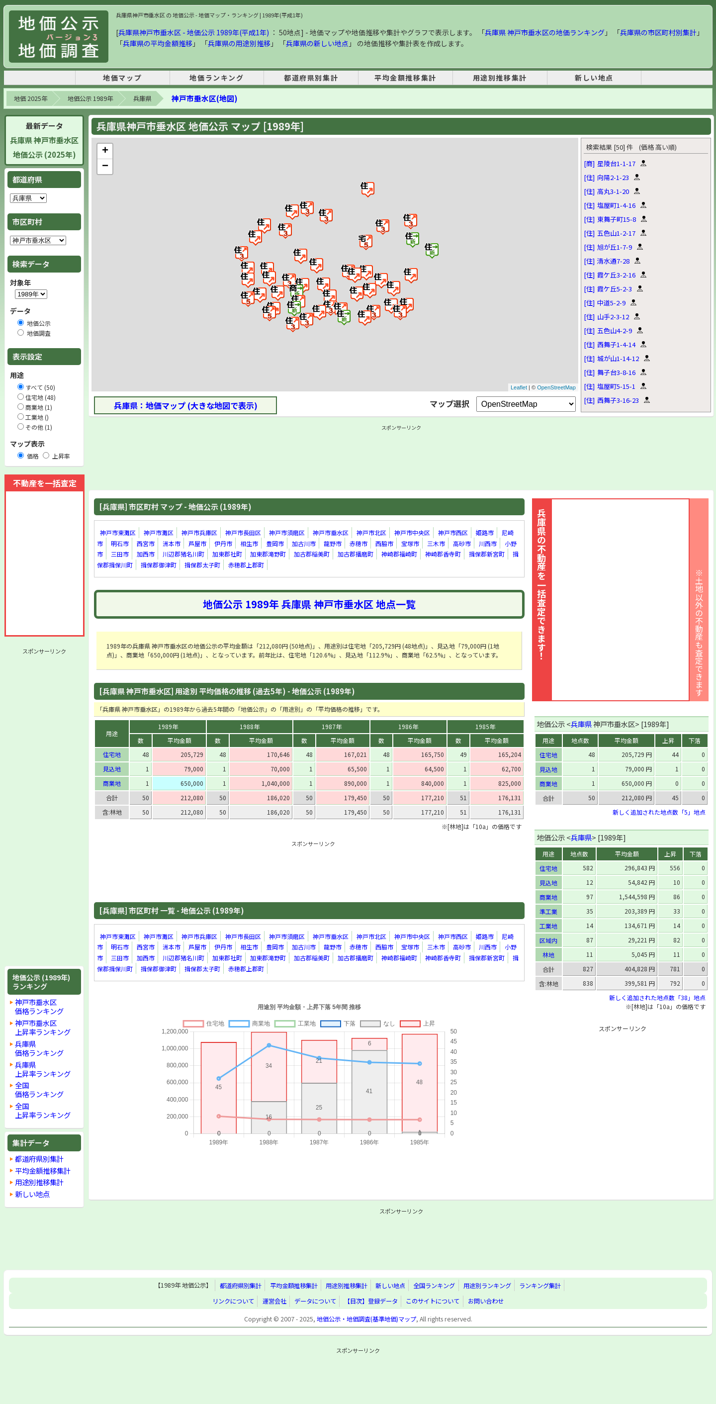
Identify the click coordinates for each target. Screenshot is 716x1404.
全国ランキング (434, 1285)
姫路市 (485, 532)
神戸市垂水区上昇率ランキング (43, 1027)
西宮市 (146, 543)
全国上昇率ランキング (43, 1110)
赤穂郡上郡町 (246, 565)
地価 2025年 (30, 98)
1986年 (408, 726)
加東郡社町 (227, 554)
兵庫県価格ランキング (39, 1048)
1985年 (485, 726)
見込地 (112, 768)
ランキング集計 (540, 1285)
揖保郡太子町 (202, 565)
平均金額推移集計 (405, 78)
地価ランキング (216, 78)
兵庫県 (142, 98)
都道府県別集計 (311, 78)
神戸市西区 (453, 532)
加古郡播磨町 (355, 554)
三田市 (120, 554)
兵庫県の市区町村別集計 (658, 32)
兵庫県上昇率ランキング (43, 1069)
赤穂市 (358, 543)
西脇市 (384, 543)
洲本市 (171, 543)
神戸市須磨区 (287, 532)
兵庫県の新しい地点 (317, 43)
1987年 (332, 726)
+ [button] (105, 151)
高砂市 (462, 543)
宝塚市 (410, 543)
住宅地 (112, 754)
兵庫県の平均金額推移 (157, 43)
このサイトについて (432, 1301)
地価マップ (122, 78)
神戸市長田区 (243, 532)
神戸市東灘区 (118, 532)
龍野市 (333, 543)
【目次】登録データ (371, 1301)
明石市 (120, 543)
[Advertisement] (44, 807)
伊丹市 (223, 543)
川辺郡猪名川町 (183, 554)
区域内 (548, 940)
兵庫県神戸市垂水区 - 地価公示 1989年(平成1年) (193, 32)
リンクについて (233, 1301)
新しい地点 (594, 78)
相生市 (249, 543)
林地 (548, 954)
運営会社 (274, 1301)
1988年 (250, 726)
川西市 (488, 543)
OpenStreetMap (556, 387)
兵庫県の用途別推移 (239, 43)
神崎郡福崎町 (399, 554)
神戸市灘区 (159, 532)
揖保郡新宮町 (487, 554)
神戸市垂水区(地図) (204, 98)
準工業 (548, 911)
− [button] (105, 166)
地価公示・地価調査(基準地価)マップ (366, 1318)
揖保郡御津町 (159, 565)
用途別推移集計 (500, 78)
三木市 (436, 543)
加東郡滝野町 (268, 554)
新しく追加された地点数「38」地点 (657, 997)
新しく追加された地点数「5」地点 (659, 812)
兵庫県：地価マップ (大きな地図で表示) (186, 405)
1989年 (168, 726)
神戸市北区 (371, 532)
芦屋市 (197, 543)
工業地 (548, 926)
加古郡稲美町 (312, 554)
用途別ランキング (487, 1285)
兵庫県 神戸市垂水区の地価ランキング (545, 32)
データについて (315, 1301)
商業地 (112, 783)
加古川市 (304, 543)
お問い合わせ (486, 1301)
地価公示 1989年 (90, 98)
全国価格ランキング (39, 1089)
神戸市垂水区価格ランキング (39, 1006)
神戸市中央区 (412, 532)
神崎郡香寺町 (443, 554)
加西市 (146, 554)
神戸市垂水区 (331, 532)
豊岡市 (275, 543)
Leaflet (519, 387)
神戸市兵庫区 (199, 532)
